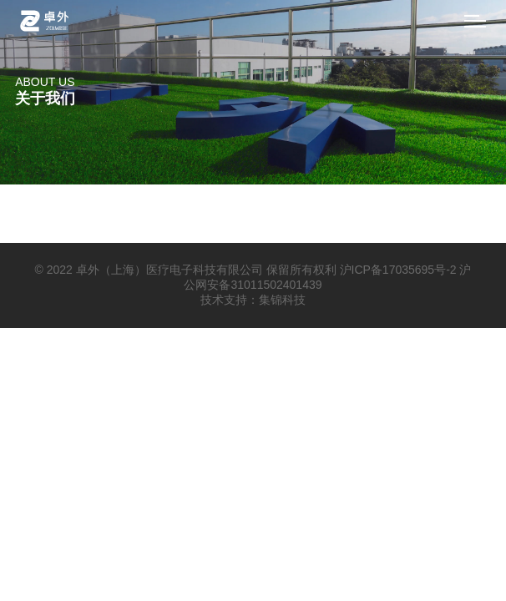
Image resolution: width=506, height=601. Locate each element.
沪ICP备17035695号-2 (398, 269)
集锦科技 (282, 299)
